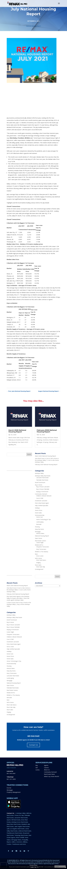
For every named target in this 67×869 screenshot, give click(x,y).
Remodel (38, 524)
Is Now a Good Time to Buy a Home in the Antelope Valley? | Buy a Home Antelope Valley (19, 604)
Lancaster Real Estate (42, 477)
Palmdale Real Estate (42, 480)
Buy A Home (38, 485)
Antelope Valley (39, 473)
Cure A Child (39, 498)
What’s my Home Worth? (51, 776)
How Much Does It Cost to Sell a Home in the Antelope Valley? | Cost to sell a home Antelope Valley (47, 460)
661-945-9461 (11, 773)
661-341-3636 (11, 779)
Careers (46, 767)
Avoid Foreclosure (40, 482)
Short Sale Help (40, 567)
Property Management (14, 792)
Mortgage (38, 531)
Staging (38, 562)
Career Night (39, 542)
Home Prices (38, 510)
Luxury (38, 770)
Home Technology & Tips (43, 519)
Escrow (9, 788)
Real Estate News (49, 774)
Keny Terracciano (41, 549)
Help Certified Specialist (41, 505)
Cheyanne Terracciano (42, 547)
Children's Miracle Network (43, 496)
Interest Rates (40, 533)
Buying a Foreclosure (42, 491)
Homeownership (39, 515)
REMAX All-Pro (39, 545)
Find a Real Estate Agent (42, 503)
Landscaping (39, 522)
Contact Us (33, 745)
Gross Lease (39, 556)
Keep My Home (39, 529)
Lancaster (10, 771)
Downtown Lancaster (41, 500)
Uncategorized (39, 569)
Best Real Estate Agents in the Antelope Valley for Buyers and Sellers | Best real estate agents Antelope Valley (18, 598)
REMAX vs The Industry (41, 551)
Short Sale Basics (41, 560)
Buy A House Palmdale (42, 489)
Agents (46, 765)
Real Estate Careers (40, 541)
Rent (36, 554)
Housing (37, 527)
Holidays (37, 508)
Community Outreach (41, 494)
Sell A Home (38, 558)
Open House (38, 538)
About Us (47, 770)
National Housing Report (33, 26)
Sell (37, 767)
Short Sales (38, 565)
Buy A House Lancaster (43, 487)
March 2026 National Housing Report (17, 431)
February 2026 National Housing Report (47, 431)
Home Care (39, 517)
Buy (37, 765)
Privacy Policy (33, 865)
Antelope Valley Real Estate (42, 476)
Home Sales (38, 513)
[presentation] (3, 865)
